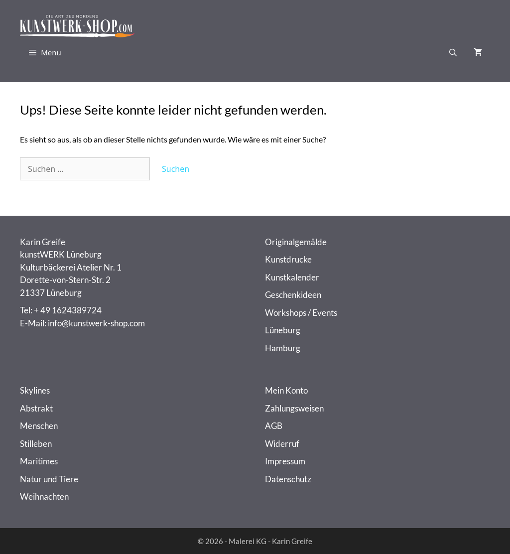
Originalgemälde (296, 242)
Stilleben (36, 443)
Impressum (285, 461)
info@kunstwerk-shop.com (96, 323)
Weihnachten (44, 496)
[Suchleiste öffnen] (453, 52)
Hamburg (282, 348)
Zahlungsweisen (294, 408)
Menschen (39, 425)
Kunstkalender (292, 277)
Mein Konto (286, 390)
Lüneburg (282, 330)
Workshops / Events (301, 312)
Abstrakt (36, 408)
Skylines (35, 390)
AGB (273, 425)
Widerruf (282, 443)
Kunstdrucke (288, 259)
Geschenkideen (293, 294)
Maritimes (39, 461)
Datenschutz (288, 479)
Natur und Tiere (49, 479)
